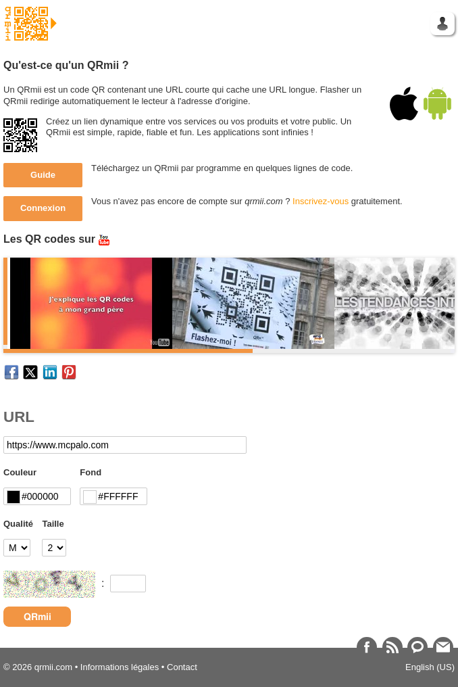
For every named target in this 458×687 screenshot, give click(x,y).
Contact (182, 667)
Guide (42, 175)
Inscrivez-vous (320, 201)
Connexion (43, 208)
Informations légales (119, 667)
